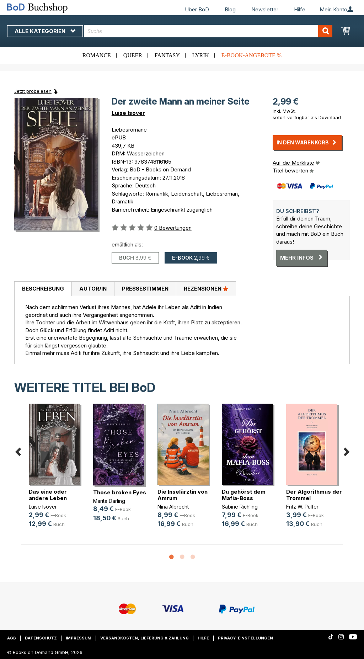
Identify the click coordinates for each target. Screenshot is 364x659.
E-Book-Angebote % (251, 55)
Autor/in (93, 288)
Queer (132, 55)
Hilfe (299, 9)
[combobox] (208, 31)
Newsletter (264, 9)
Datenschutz (41, 638)
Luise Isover (128, 113)
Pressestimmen (145, 288)
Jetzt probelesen (33, 91)
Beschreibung (43, 288)
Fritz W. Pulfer (302, 507)
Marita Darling (109, 501)
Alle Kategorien (45, 31)
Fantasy (167, 55)
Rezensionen (206, 288)
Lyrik (200, 55)
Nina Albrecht (173, 507)
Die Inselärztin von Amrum (182, 494)
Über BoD (197, 9)
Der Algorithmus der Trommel (314, 494)
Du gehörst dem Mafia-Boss (244, 494)
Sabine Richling (240, 507)
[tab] (42, 289)
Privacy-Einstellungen (245, 638)
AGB (11, 638)
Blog (230, 9)
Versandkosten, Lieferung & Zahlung (144, 638)
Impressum (78, 638)
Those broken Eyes (119, 492)
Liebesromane (129, 129)
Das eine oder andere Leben (48, 494)
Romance (96, 55)
